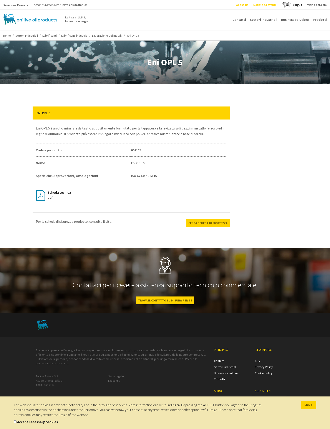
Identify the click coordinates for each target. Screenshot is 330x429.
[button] (223, 113)
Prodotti (320, 19)
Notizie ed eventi (264, 5)
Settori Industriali (263, 19)
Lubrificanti (49, 36)
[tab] (131, 113)
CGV (257, 361)
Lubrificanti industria (74, 36)
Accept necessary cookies (37, 422)
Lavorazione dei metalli (107, 36)
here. (176, 405)
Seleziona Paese (15, 6)
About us (242, 5)
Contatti (239, 19)
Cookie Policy (263, 373)
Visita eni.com (317, 5)
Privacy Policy (264, 367)
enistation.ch (78, 5)
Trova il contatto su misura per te (165, 300)
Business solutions (295, 19)
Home (7, 36)
